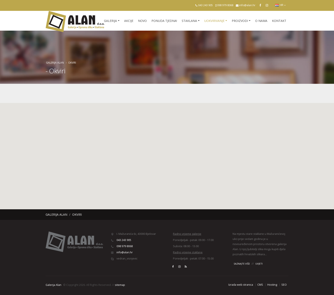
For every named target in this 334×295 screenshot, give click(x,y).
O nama (261, 21)
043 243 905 (205, 5)
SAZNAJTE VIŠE (242, 263)
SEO (284, 284)
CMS (260, 284)
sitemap (120, 285)
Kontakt (279, 21)
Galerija (110, 21)
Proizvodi (240, 21)
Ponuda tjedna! (164, 21)
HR (280, 5)
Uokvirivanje (214, 21)
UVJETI (259, 263)
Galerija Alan (55, 62)
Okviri (72, 62)
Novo (142, 21)
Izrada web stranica (240, 284)
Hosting (272, 284)
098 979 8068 (225, 5)
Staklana (189, 21)
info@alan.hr (247, 5)
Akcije (128, 21)
